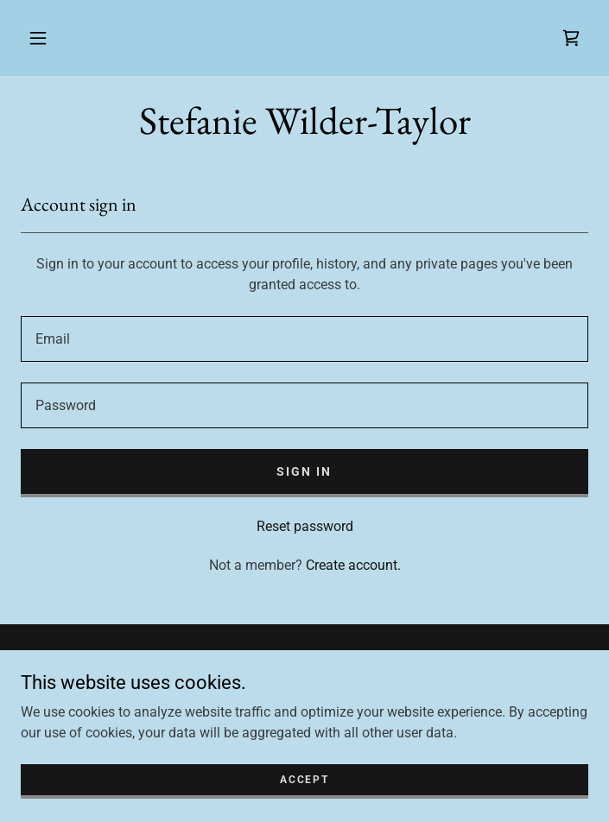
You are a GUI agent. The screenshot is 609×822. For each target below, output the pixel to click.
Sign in (304, 471)
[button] (38, 38)
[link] (571, 38)
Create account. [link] (353, 565)
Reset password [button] (305, 526)
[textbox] (304, 339)
